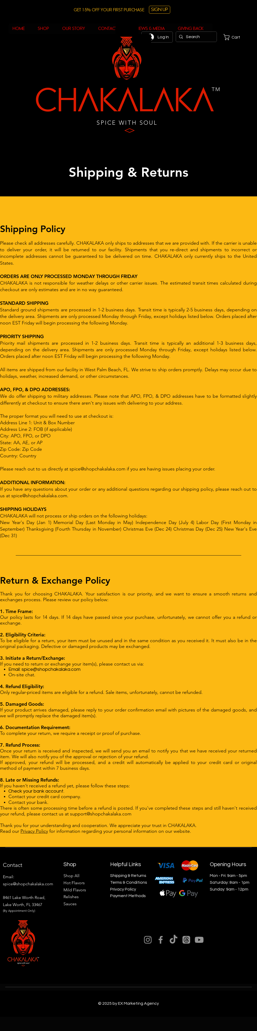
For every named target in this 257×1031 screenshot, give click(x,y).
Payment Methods (128, 896)
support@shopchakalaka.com (100, 814)
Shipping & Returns (128, 875)
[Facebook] (161, 940)
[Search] (196, 37)
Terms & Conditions (128, 882)
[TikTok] (173, 940)
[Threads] (186, 940)
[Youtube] (199, 940)
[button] (235, 37)
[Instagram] (148, 940)
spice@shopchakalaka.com (97, 469)
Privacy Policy (34, 831)
